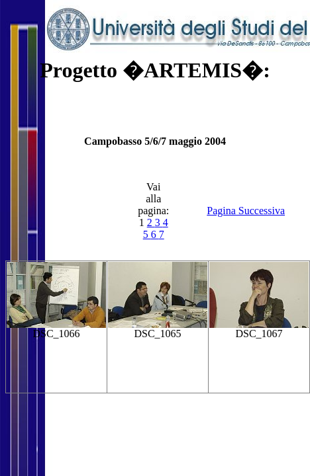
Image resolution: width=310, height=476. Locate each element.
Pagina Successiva (246, 210)
